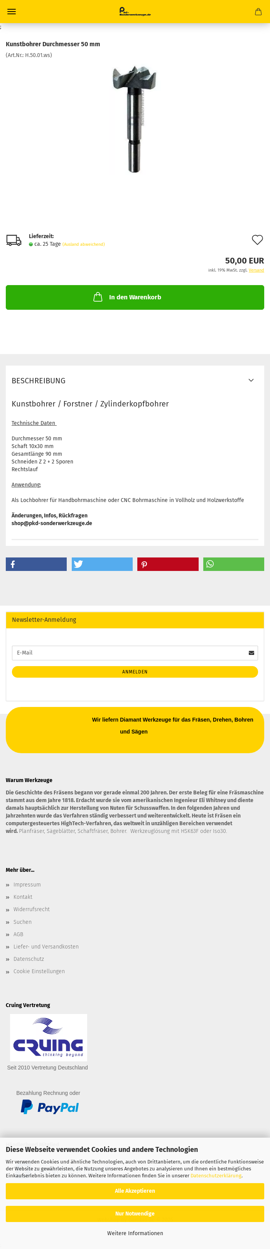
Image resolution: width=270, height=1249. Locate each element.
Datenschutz (29, 959)
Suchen (23, 922)
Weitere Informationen (135, 1233)
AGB (18, 934)
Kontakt (23, 897)
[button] (36, 564)
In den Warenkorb (126, 296)
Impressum (27, 884)
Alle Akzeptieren (135, 1191)
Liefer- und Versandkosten (46, 946)
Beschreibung (39, 380)
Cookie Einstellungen (39, 971)
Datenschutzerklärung (216, 1175)
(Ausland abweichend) (83, 244)
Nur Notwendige (135, 1213)
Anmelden (135, 672)
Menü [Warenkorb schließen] (11, 11)
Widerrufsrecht (32, 909)
